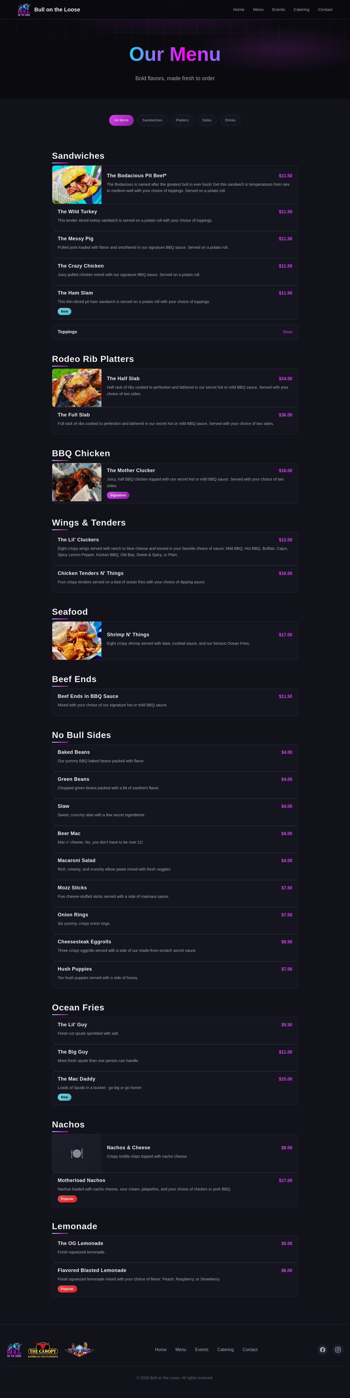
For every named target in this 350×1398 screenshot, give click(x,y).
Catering (301, 9)
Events (278, 9)
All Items (121, 120)
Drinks (230, 120)
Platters (182, 120)
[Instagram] (337, 1349)
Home (238, 9)
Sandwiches (152, 120)
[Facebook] (322, 1349)
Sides (206, 120)
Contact (325, 9)
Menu (258, 9)
